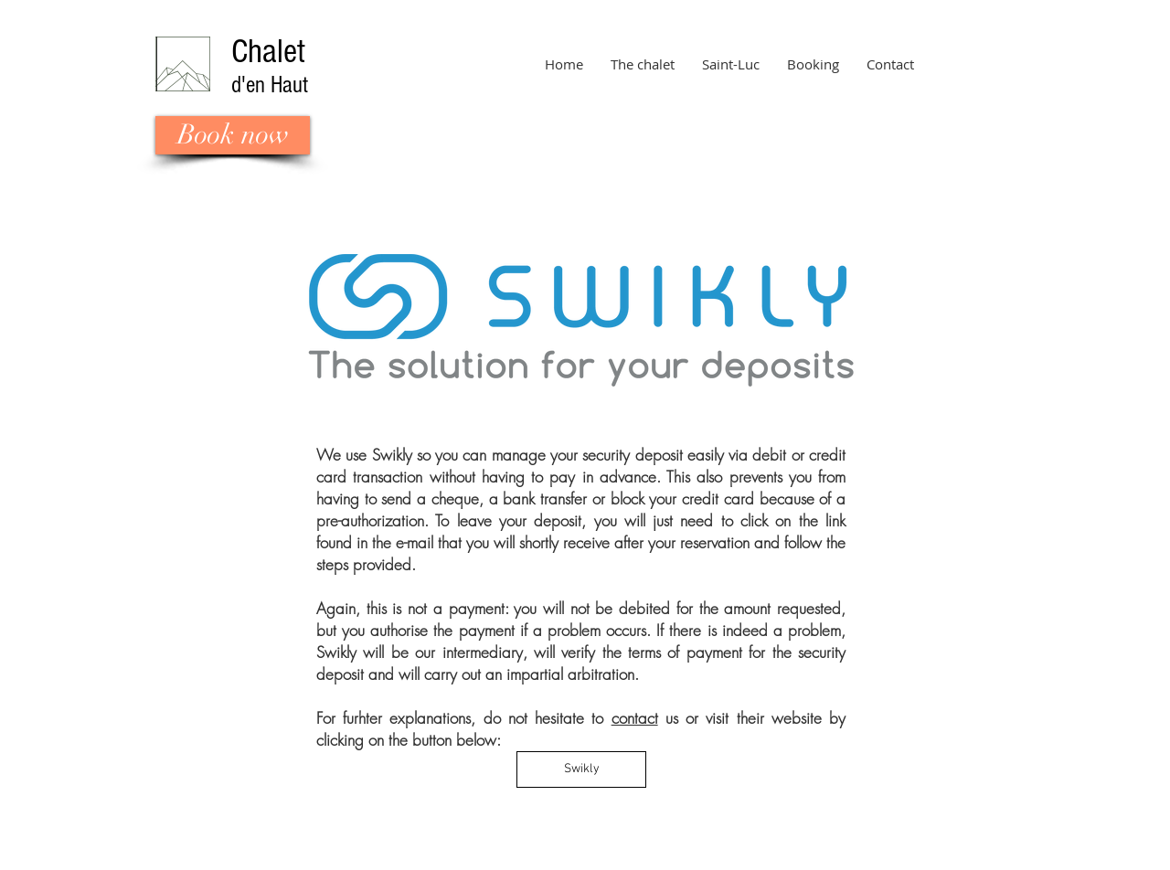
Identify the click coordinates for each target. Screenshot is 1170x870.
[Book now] (232, 135)
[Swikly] (581, 769)
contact (635, 717)
